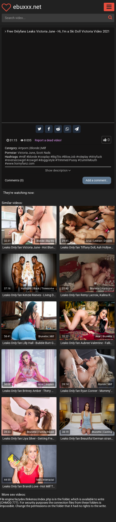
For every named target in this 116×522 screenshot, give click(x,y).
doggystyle (47, 160)
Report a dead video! (48, 140)
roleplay (83, 156)
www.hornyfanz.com (20, 163)
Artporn (23, 148)
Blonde (34, 148)
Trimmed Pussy (67, 160)
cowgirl (33, 160)
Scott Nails (43, 152)
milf (23, 156)
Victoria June (26, 152)
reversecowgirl (16, 160)
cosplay (45, 156)
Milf (43, 148)
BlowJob (70, 156)
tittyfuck (96, 156)
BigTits (56, 156)
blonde (32, 156)
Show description (58, 170)
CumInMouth (88, 160)
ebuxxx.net (27, 6)
